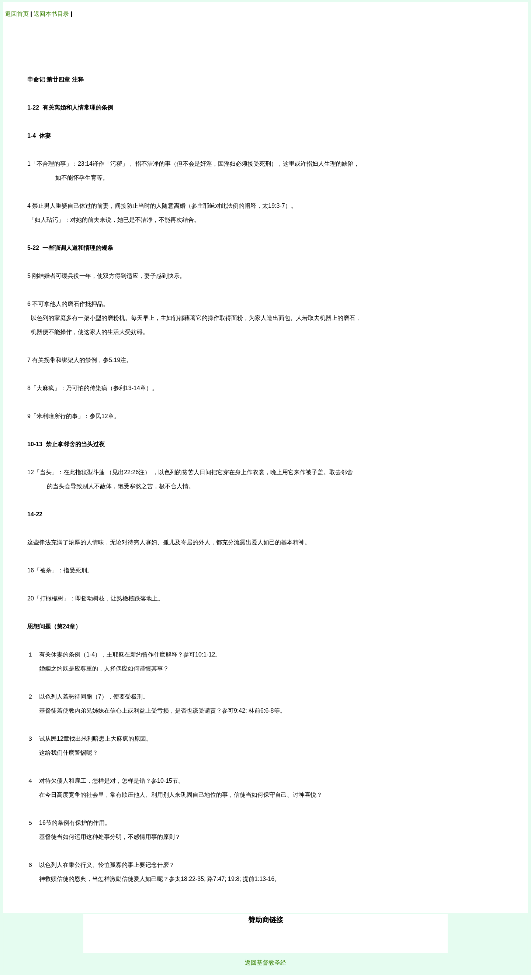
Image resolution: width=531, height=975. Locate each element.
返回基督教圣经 (265, 963)
